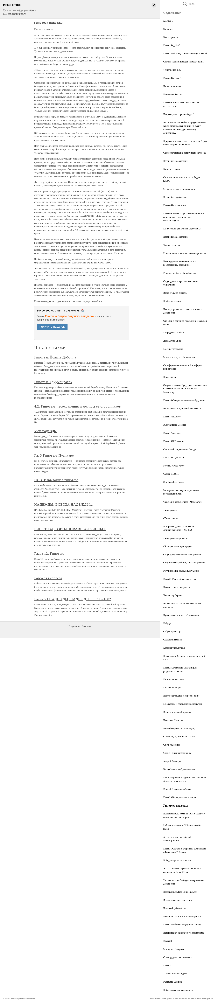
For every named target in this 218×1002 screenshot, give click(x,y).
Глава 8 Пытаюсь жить (174, 205)
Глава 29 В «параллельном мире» (179, 797)
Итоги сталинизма (172, 86)
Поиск (188, 3)
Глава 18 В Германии (173, 441)
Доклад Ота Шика (172, 340)
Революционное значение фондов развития (184, 253)
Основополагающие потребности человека (184, 153)
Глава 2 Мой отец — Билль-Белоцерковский (185, 53)
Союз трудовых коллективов (177, 957)
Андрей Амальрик (172, 761)
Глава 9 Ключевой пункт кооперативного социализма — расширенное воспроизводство (183, 217)
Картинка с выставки (173, 679)
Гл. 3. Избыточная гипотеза (56, 480)
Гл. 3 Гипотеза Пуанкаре (54, 455)
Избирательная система (175, 293)
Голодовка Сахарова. (173, 720)
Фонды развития (171, 245)
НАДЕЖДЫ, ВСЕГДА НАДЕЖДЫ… (63, 504)
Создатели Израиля (172, 639)
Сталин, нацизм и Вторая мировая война (183, 61)
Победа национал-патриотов (177, 860)
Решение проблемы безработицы (179, 273)
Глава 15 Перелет (171, 416)
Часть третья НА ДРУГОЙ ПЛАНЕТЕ (182, 408)
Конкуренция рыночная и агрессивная (182, 228)
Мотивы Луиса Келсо (173, 465)
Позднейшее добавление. (175, 197)
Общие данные (170, 518)
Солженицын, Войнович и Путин (179, 736)
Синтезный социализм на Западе (179, 449)
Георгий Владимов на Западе (177, 789)
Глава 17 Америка (172, 433)
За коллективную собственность (179, 357)
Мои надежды (45, 431)
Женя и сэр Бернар (172, 595)
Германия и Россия (172, 94)
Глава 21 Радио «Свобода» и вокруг (180, 579)
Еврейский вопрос (172, 687)
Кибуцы (167, 623)
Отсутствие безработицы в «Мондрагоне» (184, 562)
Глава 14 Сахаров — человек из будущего (183, 400)
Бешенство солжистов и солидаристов (182, 916)
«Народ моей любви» (173, 332)
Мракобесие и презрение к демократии (182, 704)
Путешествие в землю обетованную (181, 615)
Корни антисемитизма (174, 648)
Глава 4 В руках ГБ (172, 78)
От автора (168, 29)
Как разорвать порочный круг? (178, 114)
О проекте (74, 626)
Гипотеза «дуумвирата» (53, 382)
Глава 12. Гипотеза (49, 553)
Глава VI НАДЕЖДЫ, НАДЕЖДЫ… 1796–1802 (72, 599)
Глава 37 (167, 965)
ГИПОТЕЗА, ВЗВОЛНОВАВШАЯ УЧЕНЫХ (70, 529)
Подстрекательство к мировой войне (181, 695)
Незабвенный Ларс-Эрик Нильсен (180, 892)
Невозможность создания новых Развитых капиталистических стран (180, 998)
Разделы (86, 626)
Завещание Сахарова (173, 949)
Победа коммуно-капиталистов (178, 990)
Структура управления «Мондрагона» (182, 554)
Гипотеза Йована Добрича (55, 357)
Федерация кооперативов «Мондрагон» (182, 502)
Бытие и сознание (172, 169)
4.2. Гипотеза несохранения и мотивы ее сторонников (77, 406)
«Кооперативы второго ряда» (177, 546)
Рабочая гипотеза (48, 578)
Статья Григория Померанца (177, 753)
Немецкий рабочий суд (174, 908)
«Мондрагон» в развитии (175, 538)
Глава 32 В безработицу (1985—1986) (182, 924)
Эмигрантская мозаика (174, 425)
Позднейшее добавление (175, 161)
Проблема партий (172, 301)
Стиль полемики (171, 745)
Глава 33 (167, 941)
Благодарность (170, 37)
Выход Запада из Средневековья (179, 769)
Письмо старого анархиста (176, 587)
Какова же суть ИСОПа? (175, 457)
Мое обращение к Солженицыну (179, 728)
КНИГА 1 (168, 21)
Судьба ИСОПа (170, 474)
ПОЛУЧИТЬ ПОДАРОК (52, 327)
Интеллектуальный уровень (177, 712)
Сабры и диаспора (172, 631)
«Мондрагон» (170, 510)
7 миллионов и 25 (172, 70)
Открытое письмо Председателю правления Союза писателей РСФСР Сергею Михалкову (185, 388)
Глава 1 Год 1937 (171, 45)
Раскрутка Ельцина (172, 982)
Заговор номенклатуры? (175, 973)
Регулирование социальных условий (181, 571)
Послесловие (169, 377)
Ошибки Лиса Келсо (173, 482)
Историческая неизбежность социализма (183, 933)
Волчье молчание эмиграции (177, 900)
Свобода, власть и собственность (179, 189)
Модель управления (173, 349)
